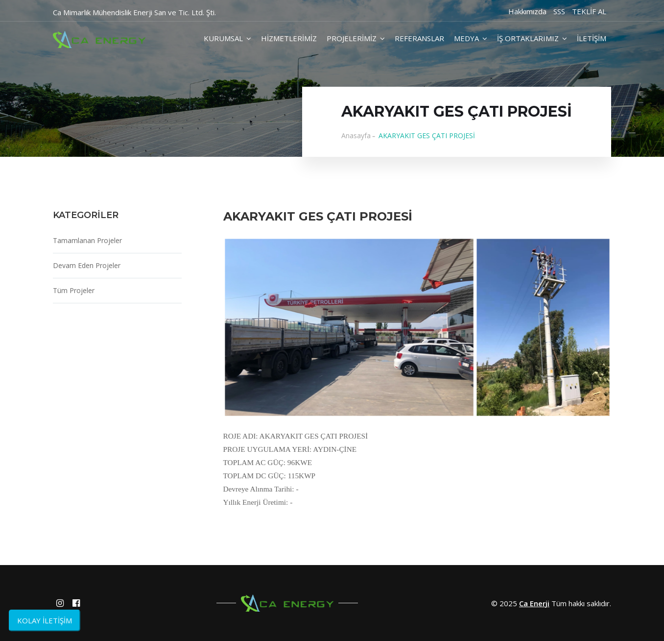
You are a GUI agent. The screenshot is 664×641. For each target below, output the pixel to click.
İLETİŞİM (591, 38)
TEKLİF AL (589, 11)
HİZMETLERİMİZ (289, 38)
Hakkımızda (527, 11)
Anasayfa (356, 135)
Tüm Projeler (74, 290)
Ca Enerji (534, 603)
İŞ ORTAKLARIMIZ (532, 38)
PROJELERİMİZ (356, 38)
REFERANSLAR (419, 38)
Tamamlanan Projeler (87, 240)
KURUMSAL (227, 38)
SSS (559, 11)
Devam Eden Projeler (86, 265)
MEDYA (470, 38)
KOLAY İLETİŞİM (44, 620)
